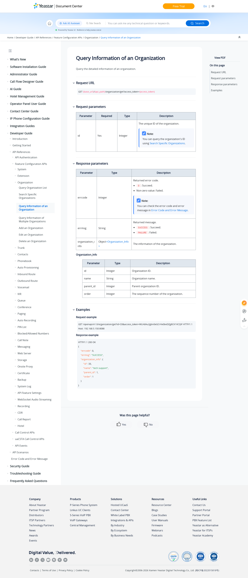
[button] (8, 59)
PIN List (22, 327)
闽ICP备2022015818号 (207, 570)
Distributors (36, 515)
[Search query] (145, 23)
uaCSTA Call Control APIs (29, 439)
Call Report (24, 419)
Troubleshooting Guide (25, 473)
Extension (23, 176)
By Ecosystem (119, 530)
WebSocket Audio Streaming (34, 399)
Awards (33, 535)
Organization (91, 37)
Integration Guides (22, 126)
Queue (21, 300)
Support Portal (201, 510)
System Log (24, 386)
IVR (19, 294)
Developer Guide (24, 37)
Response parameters (224, 84)
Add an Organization (31, 228)
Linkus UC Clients (80, 510)
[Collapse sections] (240, 37)
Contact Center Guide (24, 111)
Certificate (24, 373)
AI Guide (15, 89)
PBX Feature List (202, 520)
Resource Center (162, 505)
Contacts (23, 254)
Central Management (82, 525)
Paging (22, 313)
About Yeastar (37, 505)
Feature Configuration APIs (68, 37)
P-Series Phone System (83, 505)
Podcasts (157, 535)
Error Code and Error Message (29, 459)
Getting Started (22, 145)
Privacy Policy (66, 570)
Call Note (23, 340)
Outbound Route (28, 281)
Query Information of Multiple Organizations (32, 219)
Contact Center (120, 510)
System (22, 169)
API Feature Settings (29, 393)
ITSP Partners (37, 520)
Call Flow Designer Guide (26, 81)
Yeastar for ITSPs (202, 530)
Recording (24, 406)
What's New (18, 59)
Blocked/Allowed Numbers (33, 333)
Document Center (69, 6)
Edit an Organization (31, 234)
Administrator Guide (23, 74)
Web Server (24, 353)
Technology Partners (41, 525)
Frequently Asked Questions (28, 481)
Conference (24, 307)
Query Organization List (33, 187)
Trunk (21, 248)
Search (197, 23)
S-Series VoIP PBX (80, 515)
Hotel (21, 426)
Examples (216, 90)
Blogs (155, 510)
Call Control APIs (25, 432)
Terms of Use (49, 570)
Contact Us (199, 505)
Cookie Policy (82, 570)
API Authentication (26, 157)
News (32, 530)
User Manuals (160, 520)
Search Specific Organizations (28, 196)
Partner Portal (201, 515)
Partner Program (39, 510)
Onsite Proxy (25, 366)
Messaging (24, 346)
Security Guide (19, 466)
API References (44, 37)
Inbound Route (26, 274)
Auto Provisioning (28, 267)
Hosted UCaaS (119, 505)
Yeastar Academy (202, 535)
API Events (21, 445)
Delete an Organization (32, 241)
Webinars (157, 530)
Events (33, 540)
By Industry (117, 525)
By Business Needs (122, 535)
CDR (20, 412)
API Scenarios (21, 452)
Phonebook (24, 261)
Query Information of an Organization (121, 37)
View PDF (219, 57)
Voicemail (23, 287)
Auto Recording (27, 320)
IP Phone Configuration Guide (30, 118)
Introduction (20, 139)
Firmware (157, 525)
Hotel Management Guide (27, 96)
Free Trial (179, 6)
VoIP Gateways (79, 520)
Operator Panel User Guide (28, 104)
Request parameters (223, 78)
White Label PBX (120, 515)
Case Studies (159, 515)
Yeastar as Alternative (205, 525)
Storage (22, 360)
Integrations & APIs (122, 520)
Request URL (218, 72)
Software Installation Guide (28, 67)
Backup (22, 379)
